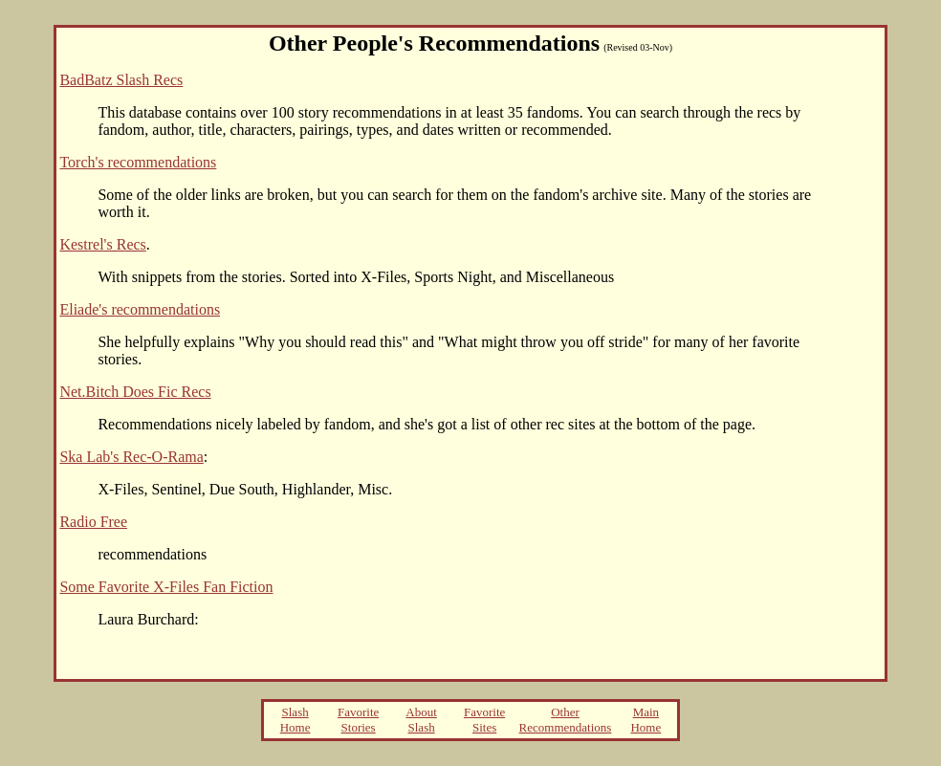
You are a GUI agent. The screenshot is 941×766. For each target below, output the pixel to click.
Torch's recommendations (137, 162)
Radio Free (93, 522)
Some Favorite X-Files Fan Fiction (166, 587)
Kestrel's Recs (102, 244)
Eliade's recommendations (139, 309)
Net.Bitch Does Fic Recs (134, 391)
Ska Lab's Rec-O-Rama (131, 457)
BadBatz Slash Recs (121, 80)
